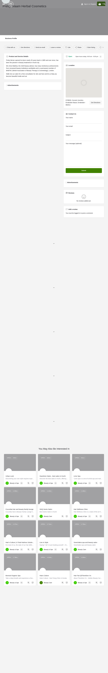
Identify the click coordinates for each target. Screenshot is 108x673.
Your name (84, 120)
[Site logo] (11, 4)
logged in (77, 213)
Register (93, 4)
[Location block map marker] (84, 83)
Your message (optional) (84, 155)
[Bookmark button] (32, 483)
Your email (84, 128)
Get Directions (95, 102)
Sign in (86, 4)
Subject (84, 137)
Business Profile (11, 38)
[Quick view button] (28, 483)
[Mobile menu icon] (3, 4)
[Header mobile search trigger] (104, 4)
